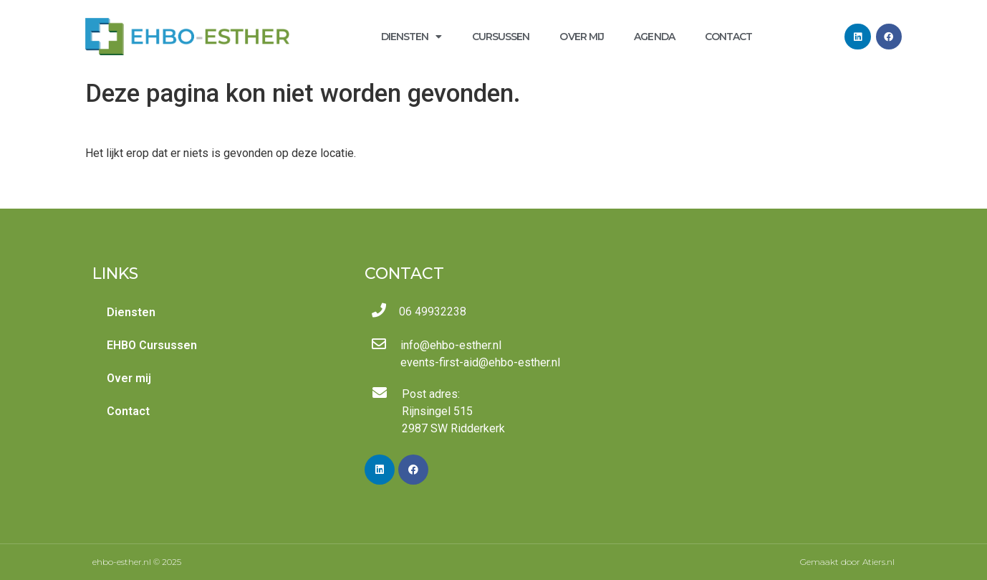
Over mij (581, 36)
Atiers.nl (878, 561)
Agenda (654, 36)
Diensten (411, 36)
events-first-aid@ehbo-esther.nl (480, 362)
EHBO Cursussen (152, 345)
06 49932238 (432, 311)
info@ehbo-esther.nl (450, 345)
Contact (729, 36)
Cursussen (501, 36)
